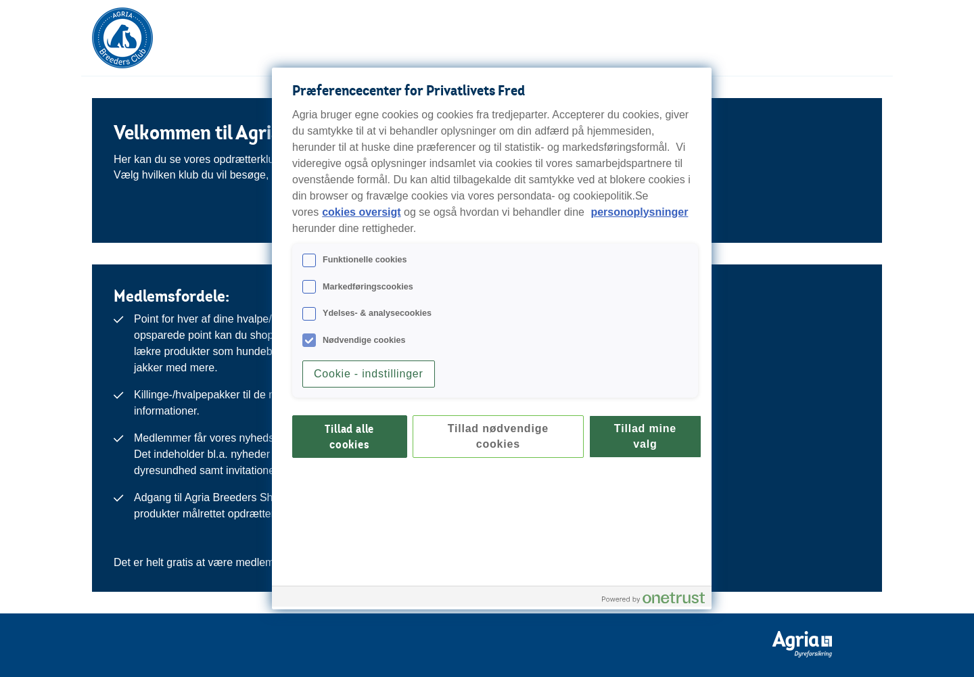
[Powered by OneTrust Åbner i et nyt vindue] (653, 598)
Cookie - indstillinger (368, 373)
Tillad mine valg (645, 436)
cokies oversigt (361, 212)
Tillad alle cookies (349, 436)
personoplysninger (639, 212)
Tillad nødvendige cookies (498, 436)
